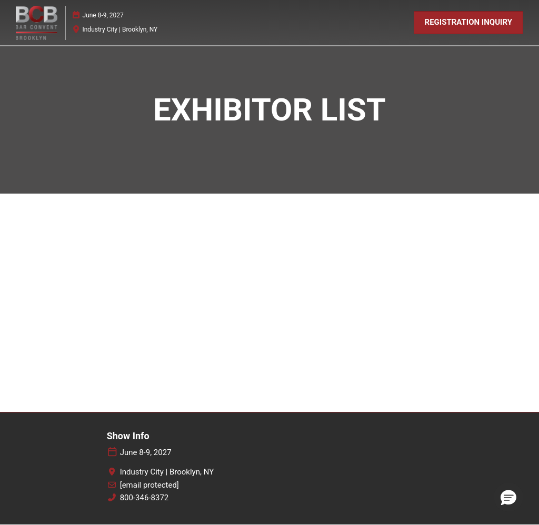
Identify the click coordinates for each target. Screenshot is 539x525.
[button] (468, 22)
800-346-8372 (144, 497)
